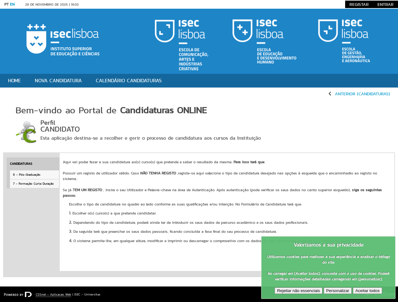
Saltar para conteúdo (103, 4)
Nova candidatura (58, 80)
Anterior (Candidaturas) (362, 94)
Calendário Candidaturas (129, 80)
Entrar (385, 4)
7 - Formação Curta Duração (33, 183)
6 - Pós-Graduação (26, 174)
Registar (359, 4)
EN (12, 4)
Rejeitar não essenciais (298, 290)
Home (14, 80)
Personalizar (337, 290)
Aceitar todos (367, 290)
